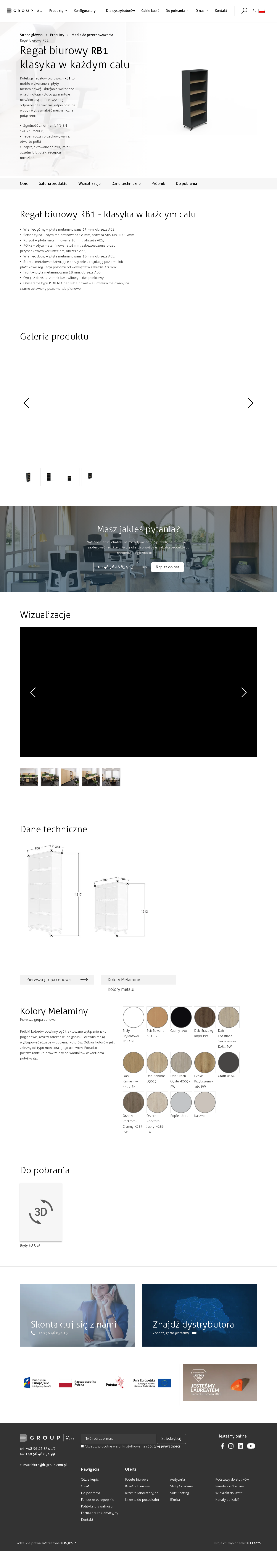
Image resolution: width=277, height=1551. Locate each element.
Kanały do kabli (227, 1498)
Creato (255, 1542)
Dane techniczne (126, 183)
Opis (24, 183)
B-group (69, 1542)
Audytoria (177, 1478)
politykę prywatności (164, 1445)
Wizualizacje (89, 183)
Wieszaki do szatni (229, 1491)
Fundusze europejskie (97, 1498)
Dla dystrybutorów (120, 11)
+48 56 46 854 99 (40, 1453)
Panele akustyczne (229, 1485)
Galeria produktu (53, 183)
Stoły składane (181, 1485)
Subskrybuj (171, 1437)
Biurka (175, 1498)
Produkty (58, 11)
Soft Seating (179, 1491)
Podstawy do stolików (232, 1478)
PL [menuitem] (254, 11)
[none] (258, 11)
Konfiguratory (86, 11)
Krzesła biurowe (137, 1485)
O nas (201, 11)
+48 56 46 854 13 (40, 1447)
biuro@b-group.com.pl (49, 1463)
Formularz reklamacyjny (99, 1511)
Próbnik (158, 183)
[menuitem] (258, 11)
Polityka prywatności (97, 1505)
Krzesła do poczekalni (142, 1498)
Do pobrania (176, 11)
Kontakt (220, 11)
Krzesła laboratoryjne (141, 1491)
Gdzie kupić (150, 11)
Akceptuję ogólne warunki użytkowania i (130, 1445)
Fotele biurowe (136, 1478)
